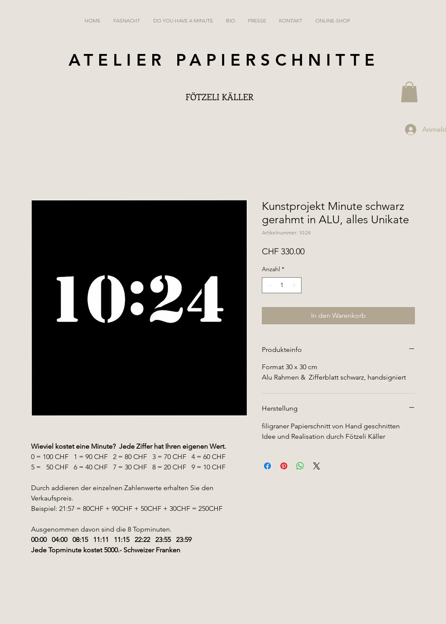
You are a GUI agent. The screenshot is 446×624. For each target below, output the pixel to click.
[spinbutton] (281, 285)
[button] (409, 92)
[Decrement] (268, 285)
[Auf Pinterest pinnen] (284, 466)
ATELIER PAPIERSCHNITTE (224, 60)
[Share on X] (316, 466)
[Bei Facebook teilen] (267, 466)
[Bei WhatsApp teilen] (300, 466)
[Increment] (294, 285)
